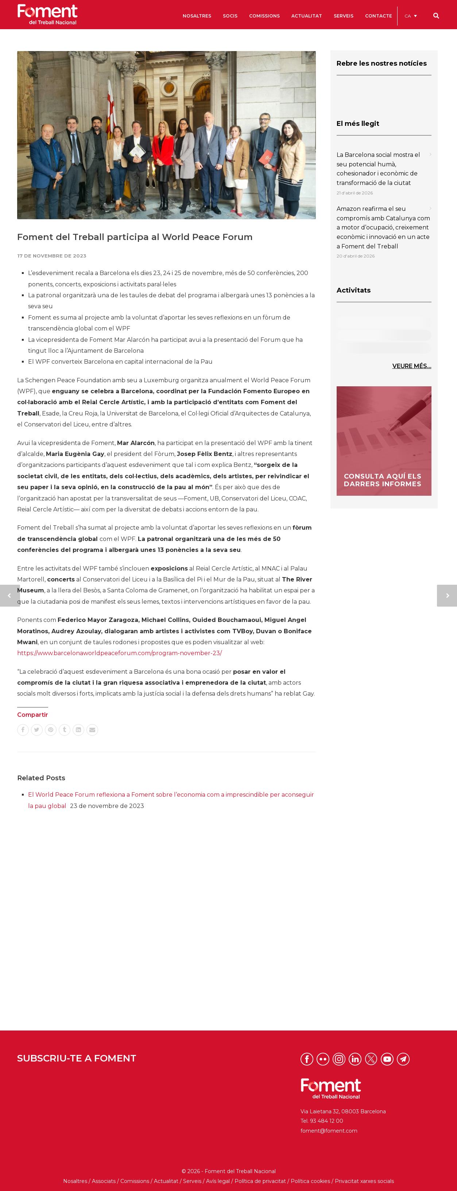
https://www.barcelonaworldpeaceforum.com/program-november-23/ (119, 653)
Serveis (192, 1181)
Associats (104, 1181)
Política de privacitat (260, 1181)
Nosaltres (75, 1181)
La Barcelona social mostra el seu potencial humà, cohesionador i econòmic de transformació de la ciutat (378, 168)
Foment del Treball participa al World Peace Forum (135, 237)
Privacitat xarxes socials (364, 1181)
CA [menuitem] (407, 16)
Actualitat (166, 1181)
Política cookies (310, 1181)
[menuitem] (410, 15)
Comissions (134, 1181)
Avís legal (218, 1181)
